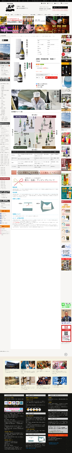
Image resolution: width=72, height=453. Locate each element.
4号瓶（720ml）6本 (5, 162)
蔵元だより (7, 369)
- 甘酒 (2, 96)
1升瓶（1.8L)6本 (4, 157)
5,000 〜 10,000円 (5, 149)
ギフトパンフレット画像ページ (19, 36)
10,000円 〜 (3, 142)
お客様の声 (23, 369)
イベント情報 (39, 369)
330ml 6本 (3, 169)
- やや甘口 (3, 104)
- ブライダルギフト (5, 131)
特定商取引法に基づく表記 (54, 442)
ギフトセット (26, 14)
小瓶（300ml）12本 (5, 163)
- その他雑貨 (3, 207)
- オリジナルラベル (5, 134)
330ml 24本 (3, 173)
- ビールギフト (4, 129)
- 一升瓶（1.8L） (4, 116)
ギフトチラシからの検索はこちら (66, 128)
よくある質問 (56, 14)
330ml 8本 (3, 170)
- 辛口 (2, 100)
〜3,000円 (3, 146)
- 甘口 (2, 106)
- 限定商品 (3, 113)
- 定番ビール (3, 67)
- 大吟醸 (2, 85)
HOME (12, 36)
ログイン (57, 3)
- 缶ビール (3, 69)
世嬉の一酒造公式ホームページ (60, 7)
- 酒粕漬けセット (4, 194)
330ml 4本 (3, 167)
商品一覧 (7, 14)
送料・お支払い (48, 14)
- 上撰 (2, 91)
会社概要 (3, 228)
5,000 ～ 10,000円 (5, 141)
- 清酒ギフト (3, 128)
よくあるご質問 (56, 385)
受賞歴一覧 (23, 385)
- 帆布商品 (3, 203)
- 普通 (2, 103)
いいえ (56, 74)
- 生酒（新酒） (4, 94)
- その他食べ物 (4, 197)
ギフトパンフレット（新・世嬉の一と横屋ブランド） (33, 36)
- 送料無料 (3, 110)
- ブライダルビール (5, 72)
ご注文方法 (4, 213)
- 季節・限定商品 (4, 70)
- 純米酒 (2, 88)
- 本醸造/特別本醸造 (5, 90)
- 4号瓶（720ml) (4, 118)
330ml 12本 (3, 172)
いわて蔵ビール (18, 14)
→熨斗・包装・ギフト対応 (31, 448)
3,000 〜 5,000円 (4, 139)
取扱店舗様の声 (40, 385)
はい (52, 74)
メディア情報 (55, 369)
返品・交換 (4, 218)
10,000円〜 (3, 150)
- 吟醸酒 (2, 87)
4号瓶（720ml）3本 (5, 160)
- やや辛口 (3, 101)
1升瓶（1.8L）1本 (4, 154)
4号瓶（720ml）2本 (5, 159)
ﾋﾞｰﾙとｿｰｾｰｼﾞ (3, 175)
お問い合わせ (63, 14)
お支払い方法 (4, 215)
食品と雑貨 (33, 14)
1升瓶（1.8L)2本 (4, 156)
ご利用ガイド (40, 14)
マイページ (50, 3)
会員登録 (43, 3)
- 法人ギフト (3, 132)
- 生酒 (2, 93)
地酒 (12, 14)
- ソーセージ (3, 196)
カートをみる (64, 3)
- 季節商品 (3, 111)
